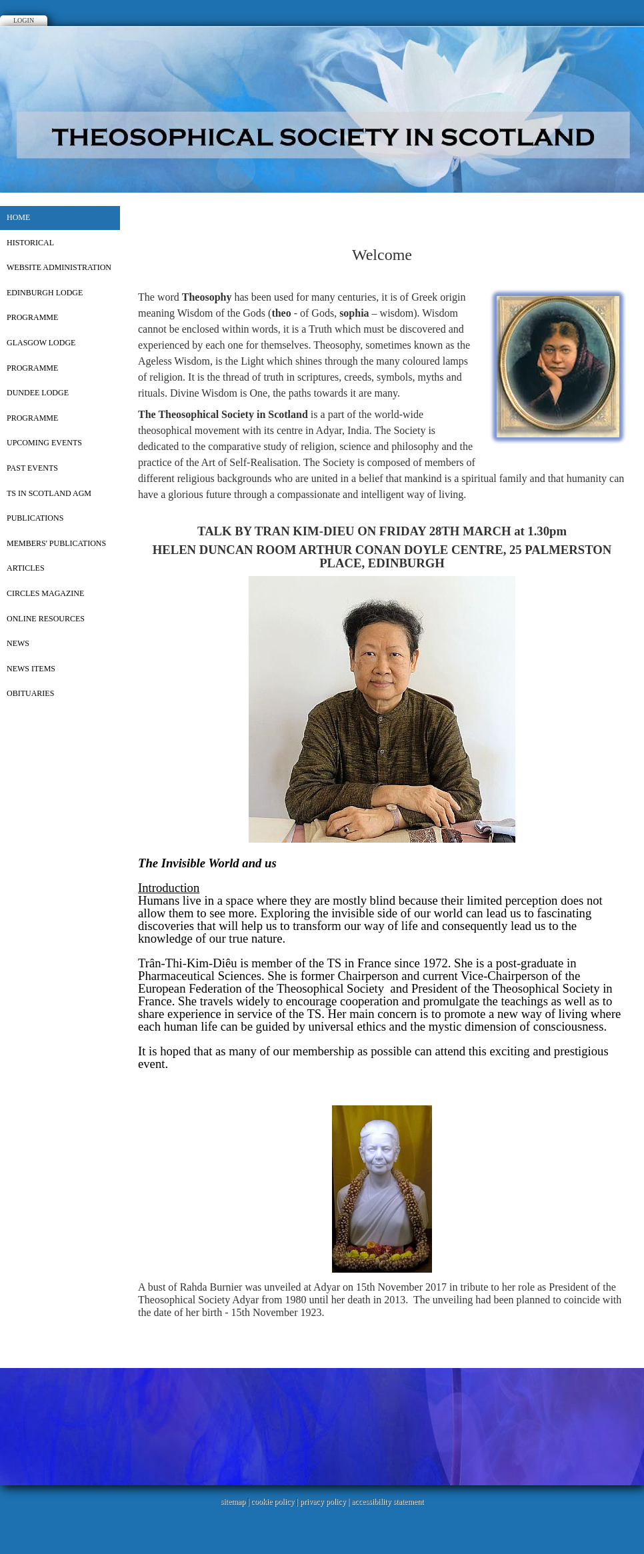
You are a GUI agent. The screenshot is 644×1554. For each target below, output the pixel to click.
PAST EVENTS (32, 468)
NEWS (18, 643)
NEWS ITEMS (31, 668)
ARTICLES (26, 568)
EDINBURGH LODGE (45, 292)
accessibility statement (387, 1501)
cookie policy (272, 1501)
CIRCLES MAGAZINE (45, 593)
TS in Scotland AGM (49, 493)
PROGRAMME (32, 317)
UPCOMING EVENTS (44, 442)
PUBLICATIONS (35, 518)
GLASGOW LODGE (41, 342)
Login (23, 20)
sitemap (233, 1501)
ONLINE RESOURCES (46, 618)
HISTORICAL (30, 242)
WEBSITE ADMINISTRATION (59, 267)
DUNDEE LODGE (38, 392)
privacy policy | (325, 1501)
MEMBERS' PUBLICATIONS (56, 543)
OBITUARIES (30, 693)
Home (18, 217)
